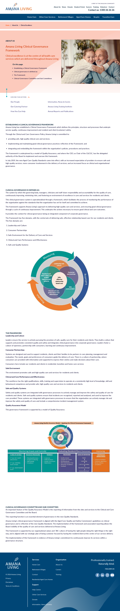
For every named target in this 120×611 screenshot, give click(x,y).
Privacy (8, 578)
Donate (70, 7)
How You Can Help (18, 111)
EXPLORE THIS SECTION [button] (20, 97)
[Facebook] (97, 575)
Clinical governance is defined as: (26, 71)
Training (96, 7)
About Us (57, 7)
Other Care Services (47, 17)
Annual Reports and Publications (60, 111)
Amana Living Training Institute (60, 106)
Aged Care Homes (83, 17)
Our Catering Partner (19, 106)
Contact (111, 7)
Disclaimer (9, 582)
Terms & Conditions (12, 586)
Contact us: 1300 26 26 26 (101, 10)
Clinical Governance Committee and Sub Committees (33, 78)
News (64, 7)
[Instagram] (107, 575)
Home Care (31, 17)
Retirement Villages (66, 17)
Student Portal (79, 7)
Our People (15, 102)
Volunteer (103, 7)
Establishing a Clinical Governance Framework (30, 68)
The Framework (19, 75)
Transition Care (108, 17)
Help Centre (36, 590)
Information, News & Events (59, 102)
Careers (89, 7)
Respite (97, 17)
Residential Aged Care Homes (42, 579)
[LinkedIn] (102, 575)
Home (7, 25)
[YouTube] (112, 575)
